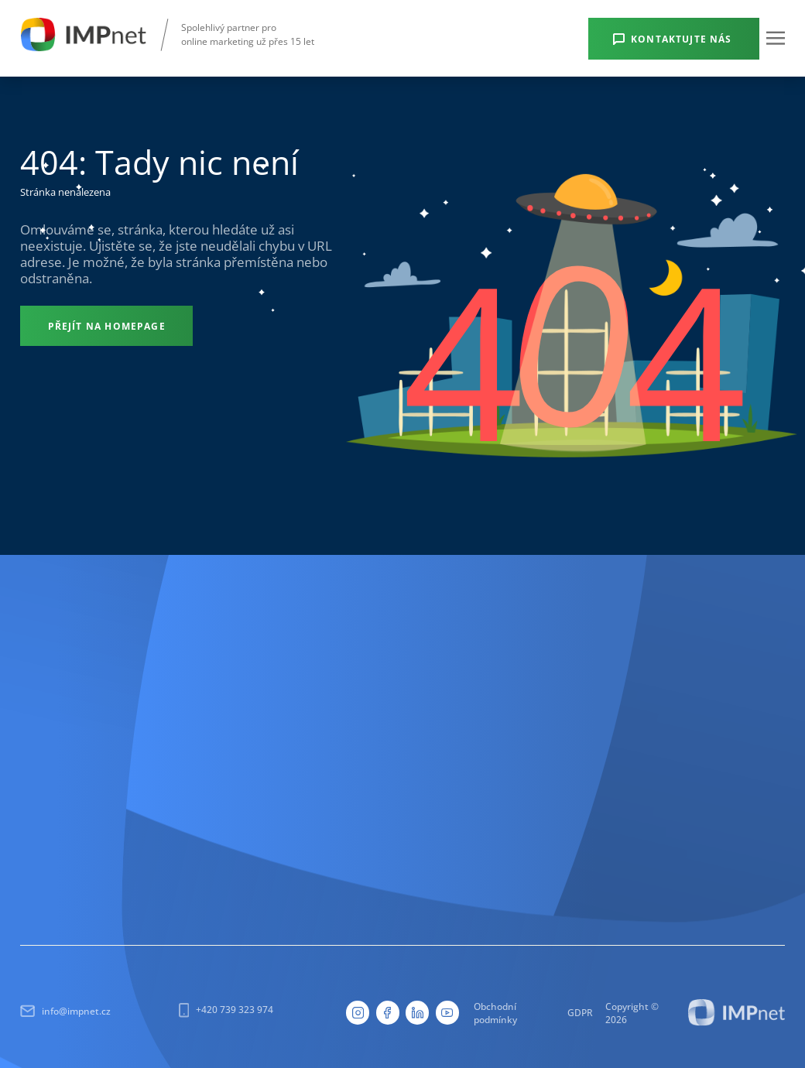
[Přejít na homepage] (106, 326)
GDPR (580, 1012)
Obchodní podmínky (495, 1012)
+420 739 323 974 (226, 1010)
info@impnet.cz (65, 1011)
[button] (775, 38)
